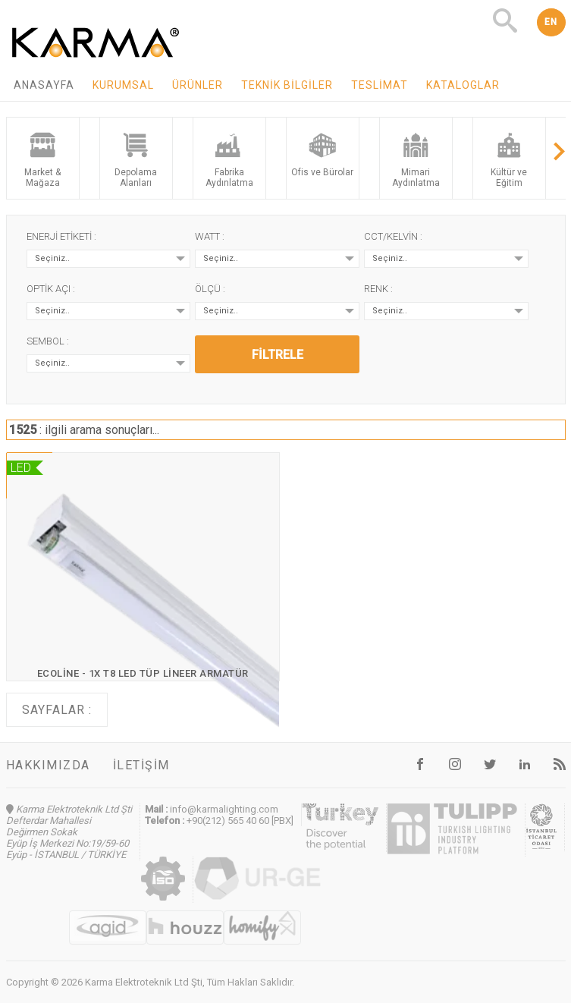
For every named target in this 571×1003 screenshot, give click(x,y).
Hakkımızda (48, 765)
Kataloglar (463, 85)
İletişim (141, 765)
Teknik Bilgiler (287, 85)
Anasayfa (44, 85)
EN (551, 22)
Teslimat (379, 85)
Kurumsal (123, 85)
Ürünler (197, 85)
